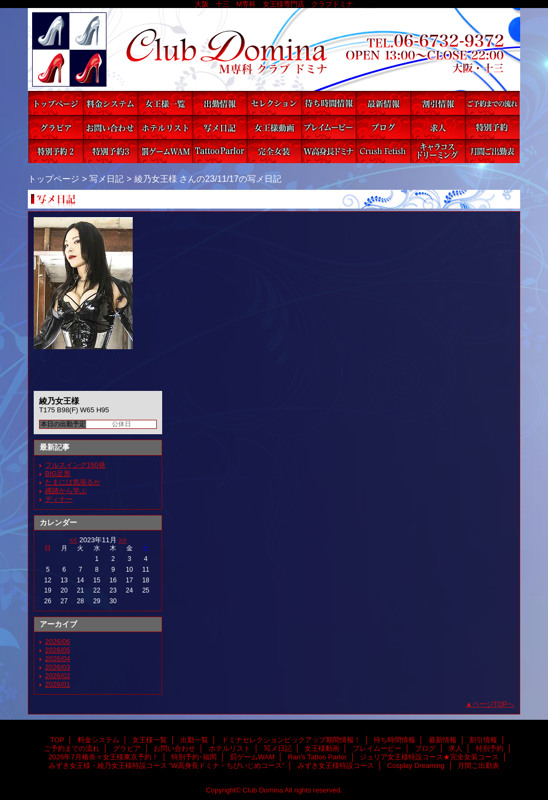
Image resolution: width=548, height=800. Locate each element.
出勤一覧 (219, 103)
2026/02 (57, 676)
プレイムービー (328, 127)
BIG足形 (58, 474)
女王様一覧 (165, 103)
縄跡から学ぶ (66, 491)
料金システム (110, 103)
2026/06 (57, 641)
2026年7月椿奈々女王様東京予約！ (55, 151)
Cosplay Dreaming (437, 151)
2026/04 (57, 659)
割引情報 (437, 103)
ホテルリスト (165, 127)
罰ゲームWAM (165, 151)
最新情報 (383, 103)
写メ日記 (219, 127)
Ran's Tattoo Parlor (219, 151)
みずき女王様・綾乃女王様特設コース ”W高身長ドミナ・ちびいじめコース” (328, 151)
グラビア (55, 127)
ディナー (59, 499)
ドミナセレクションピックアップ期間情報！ (274, 103)
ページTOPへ (494, 704)
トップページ (53, 178)
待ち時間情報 (328, 103)
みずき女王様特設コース (383, 151)
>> (122, 540)
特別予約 (492, 127)
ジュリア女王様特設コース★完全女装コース (274, 151)
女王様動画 (274, 127)
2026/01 (57, 684)
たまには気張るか (73, 482)
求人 (437, 127)
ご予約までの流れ (492, 103)
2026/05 (57, 650)
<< (73, 540)
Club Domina (274, 49)
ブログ (383, 127)
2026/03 (57, 667)
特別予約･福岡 (110, 151)
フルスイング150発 (75, 465)
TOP (55, 103)
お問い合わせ (110, 127)
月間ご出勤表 (492, 151)
